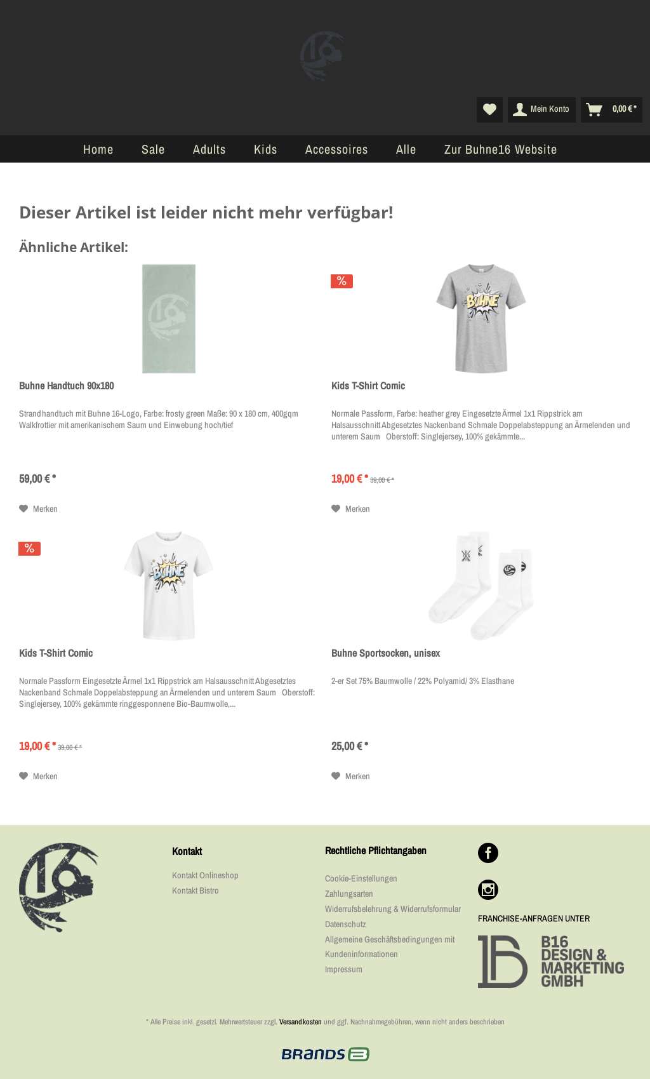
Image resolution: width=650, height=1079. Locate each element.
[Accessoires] (336, 149)
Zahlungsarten (349, 893)
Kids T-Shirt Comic (368, 385)
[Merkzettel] (490, 110)
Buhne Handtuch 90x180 (66, 385)
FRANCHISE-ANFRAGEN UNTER (534, 918)
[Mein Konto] (542, 110)
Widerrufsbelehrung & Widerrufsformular (393, 909)
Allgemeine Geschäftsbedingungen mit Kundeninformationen (389, 947)
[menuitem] (490, 110)
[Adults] (209, 149)
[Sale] (153, 149)
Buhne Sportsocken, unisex (385, 653)
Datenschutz (345, 924)
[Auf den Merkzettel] (38, 508)
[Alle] (406, 149)
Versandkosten (300, 1022)
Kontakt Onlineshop (205, 875)
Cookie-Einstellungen (361, 878)
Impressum (343, 969)
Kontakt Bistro (195, 890)
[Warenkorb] (611, 110)
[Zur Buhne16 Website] (500, 149)
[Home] (98, 149)
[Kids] (265, 149)
